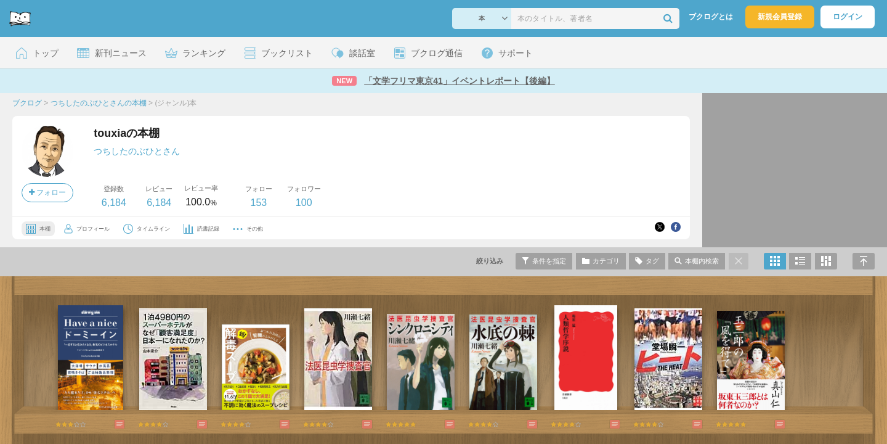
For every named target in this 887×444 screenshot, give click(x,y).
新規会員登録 (780, 16)
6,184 (114, 202)
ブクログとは (711, 16)
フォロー (47, 192)
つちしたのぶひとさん (137, 151)
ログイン (847, 16)
